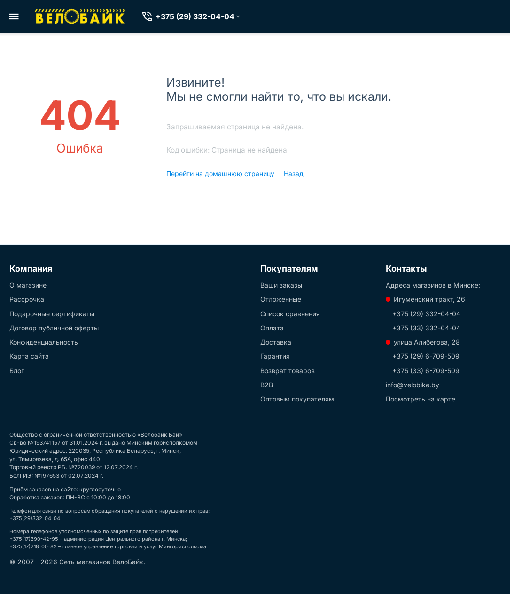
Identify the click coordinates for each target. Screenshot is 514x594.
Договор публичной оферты (54, 328)
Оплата (272, 328)
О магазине (28, 285)
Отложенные (280, 299)
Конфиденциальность (43, 342)
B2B (266, 385)
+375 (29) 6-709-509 (425, 356)
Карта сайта (29, 356)
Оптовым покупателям (297, 399)
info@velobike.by (412, 385)
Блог (16, 371)
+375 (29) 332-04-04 (426, 314)
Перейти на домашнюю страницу (220, 173)
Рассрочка (26, 299)
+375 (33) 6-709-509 (425, 371)
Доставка (275, 342)
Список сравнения (290, 314)
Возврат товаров (287, 371)
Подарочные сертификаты (51, 314)
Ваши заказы (281, 285)
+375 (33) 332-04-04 (426, 328)
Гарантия (275, 356)
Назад (294, 173)
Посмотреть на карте (420, 399)
